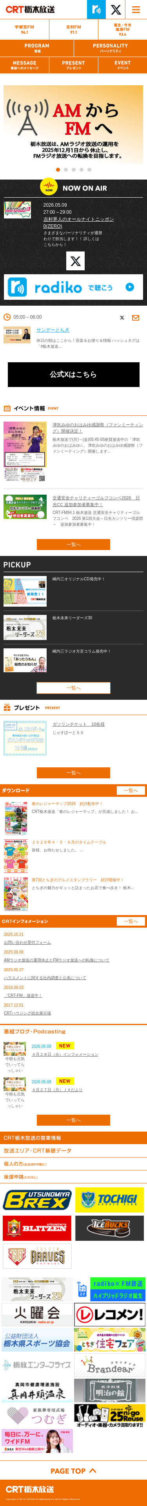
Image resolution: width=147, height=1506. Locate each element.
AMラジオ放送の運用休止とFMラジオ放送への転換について (56, 960)
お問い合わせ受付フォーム (27, 942)
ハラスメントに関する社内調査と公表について (45, 978)
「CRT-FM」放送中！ (23, 995)
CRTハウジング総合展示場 (27, 1013)
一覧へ (74, 544)
